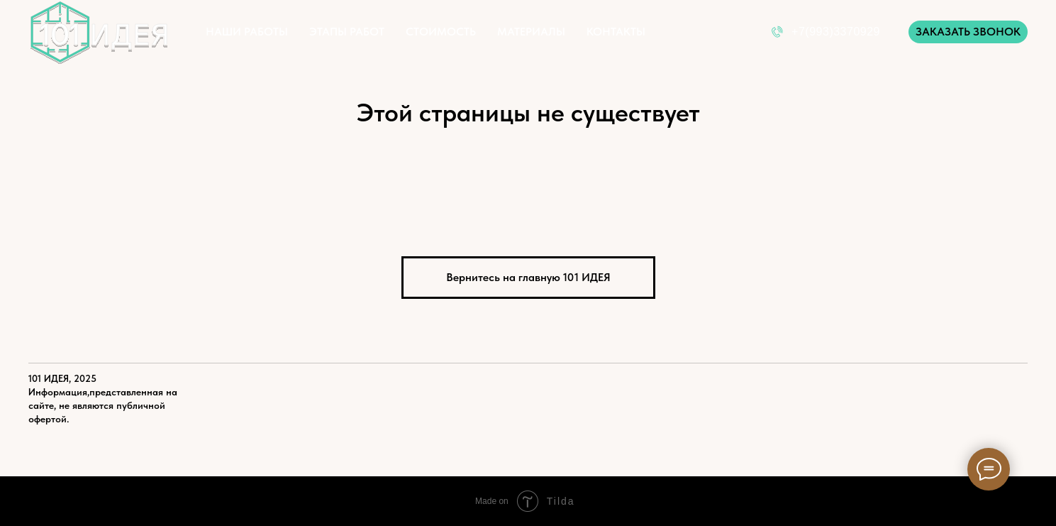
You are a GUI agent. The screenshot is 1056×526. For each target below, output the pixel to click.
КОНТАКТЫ (616, 31)
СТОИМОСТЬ (441, 31)
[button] (968, 32)
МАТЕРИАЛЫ (531, 31)
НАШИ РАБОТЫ (247, 31)
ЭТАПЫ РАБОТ (346, 31)
